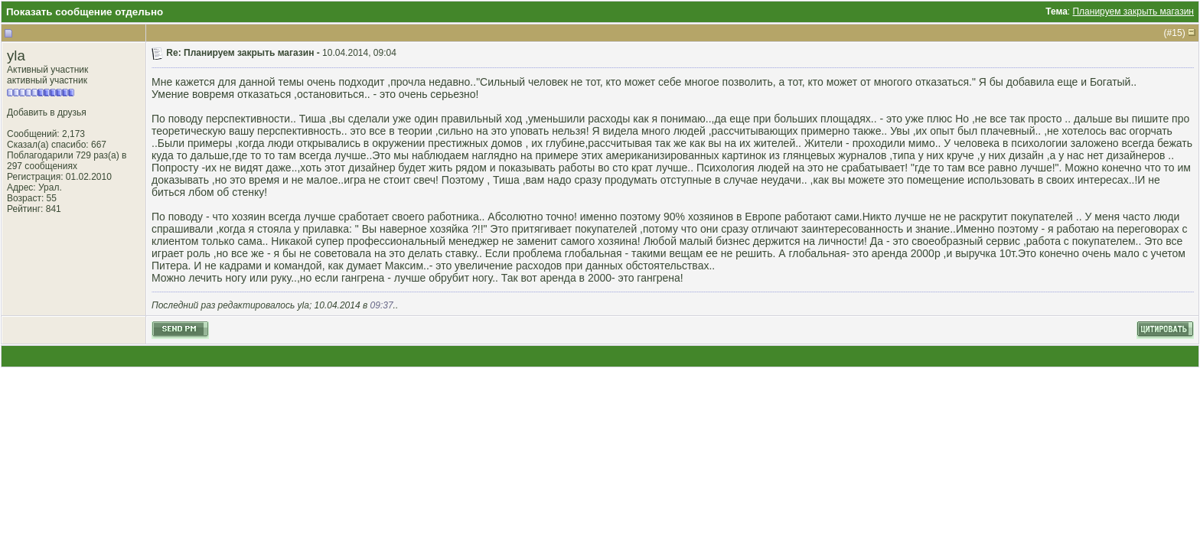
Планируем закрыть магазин (1133, 11)
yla (16, 55)
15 (1177, 33)
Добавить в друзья (46, 112)
